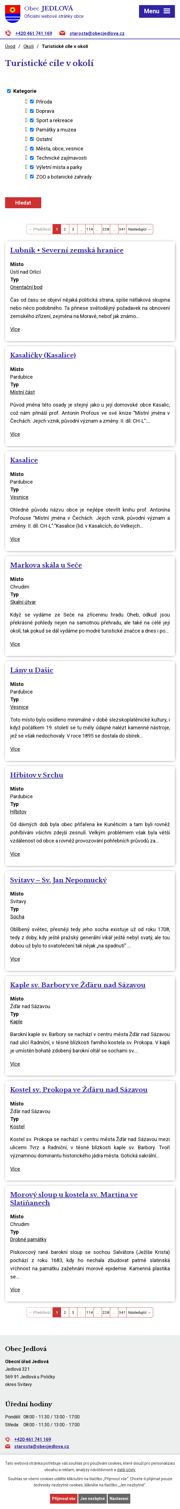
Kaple (16, 1022)
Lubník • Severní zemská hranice (66, 250)
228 (106, 229)
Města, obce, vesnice (59, 149)
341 (122, 229)
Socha (17, 917)
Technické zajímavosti (61, 158)
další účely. (126, 1470)
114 (89, 229)
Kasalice (24, 460)
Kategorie (24, 91)
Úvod (10, 46)
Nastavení (119, 1498)
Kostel (17, 1126)
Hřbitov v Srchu (36, 775)
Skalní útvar (23, 602)
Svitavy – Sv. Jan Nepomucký (58, 880)
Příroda (44, 101)
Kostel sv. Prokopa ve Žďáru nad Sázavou (79, 1090)
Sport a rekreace (54, 120)
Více (15, 329)
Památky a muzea (56, 130)
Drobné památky (28, 1239)
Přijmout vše (63, 1498)
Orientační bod (26, 287)
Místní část (22, 392)
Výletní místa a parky (59, 167)
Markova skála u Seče (46, 565)
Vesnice (19, 497)
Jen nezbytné (92, 1498)
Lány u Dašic (31, 670)
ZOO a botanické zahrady (64, 176)
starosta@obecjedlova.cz (97, 33)
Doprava (45, 111)
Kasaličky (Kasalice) (43, 355)
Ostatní (44, 139)
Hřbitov (18, 812)
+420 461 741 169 (33, 33)
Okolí (28, 46)
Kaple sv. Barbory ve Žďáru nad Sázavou (78, 985)
